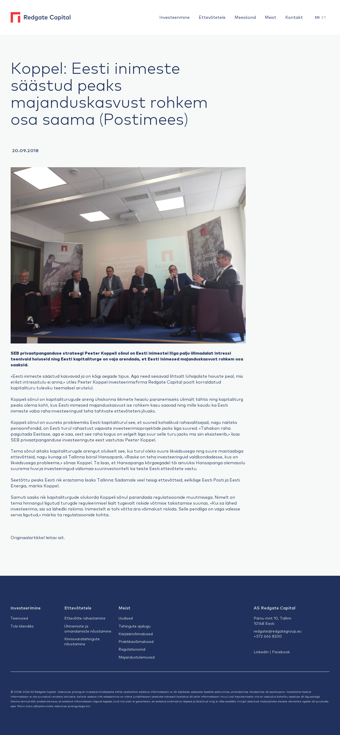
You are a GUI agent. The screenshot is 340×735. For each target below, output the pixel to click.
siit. (61, 537)
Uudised (125, 618)
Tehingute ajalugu (134, 626)
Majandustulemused (136, 657)
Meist (270, 17)
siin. (88, 706)
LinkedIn (261, 651)
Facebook (281, 651)
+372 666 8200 (268, 636)
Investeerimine (174, 17)
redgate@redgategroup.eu (277, 631)
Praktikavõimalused (136, 641)
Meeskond (245, 17)
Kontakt (294, 17)
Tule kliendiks (22, 626)
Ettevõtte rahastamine (84, 618)
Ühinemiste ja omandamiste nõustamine (87, 628)
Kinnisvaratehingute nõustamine (82, 641)
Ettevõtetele (212, 17)
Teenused (19, 618)
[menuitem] (317, 17)
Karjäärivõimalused (135, 633)
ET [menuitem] (324, 17)
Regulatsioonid (131, 649)
